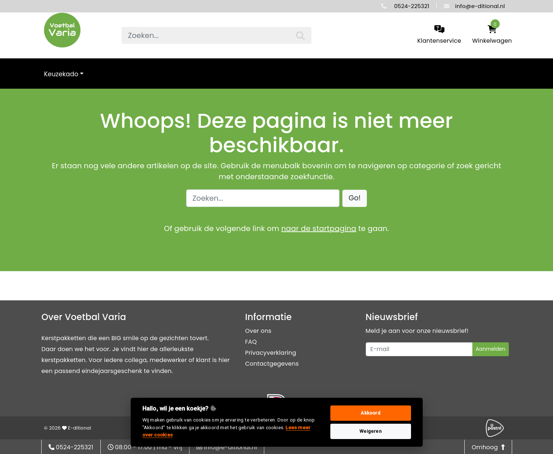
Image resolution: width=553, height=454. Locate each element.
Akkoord (370, 413)
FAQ (251, 342)
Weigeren (370, 431)
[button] (354, 198)
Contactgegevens (272, 363)
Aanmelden (491, 349)
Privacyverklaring (270, 353)
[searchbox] (216, 35)
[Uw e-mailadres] (419, 349)
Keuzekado (61, 74)
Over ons (258, 331)
